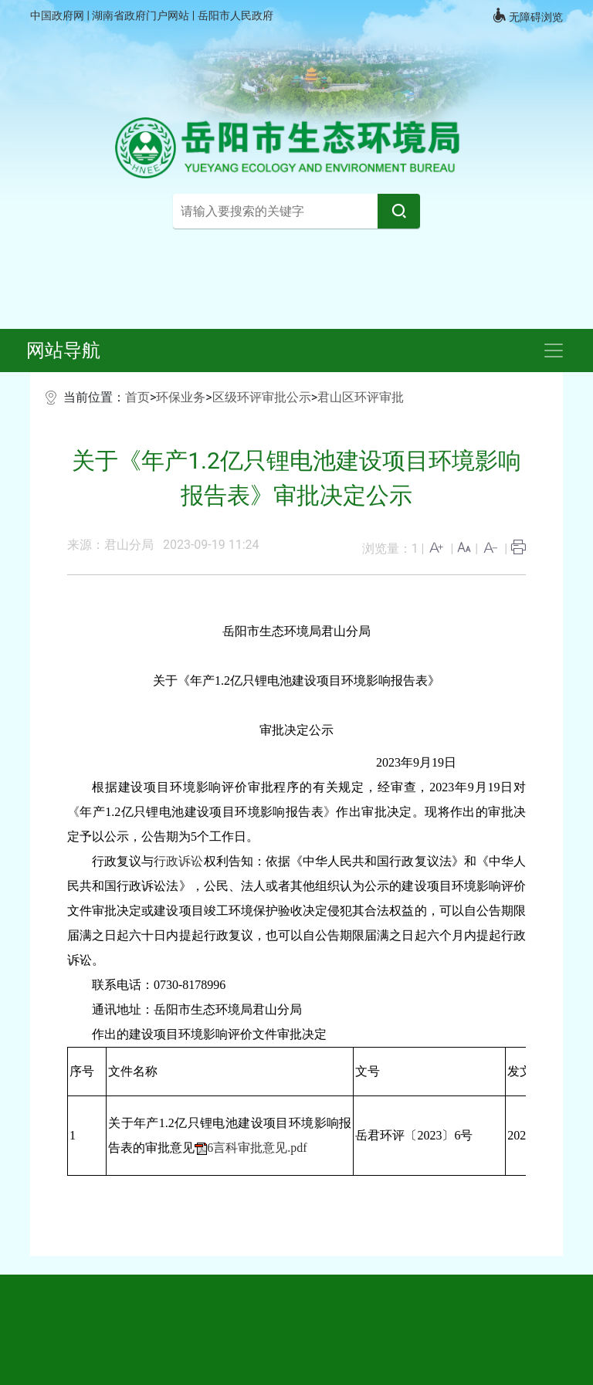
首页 (137, 397)
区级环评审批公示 (261, 397)
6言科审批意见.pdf (257, 1147)
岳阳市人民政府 (235, 15)
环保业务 (180, 397)
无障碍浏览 (527, 15)
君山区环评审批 (360, 397)
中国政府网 (58, 15)
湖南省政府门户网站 (141, 15)
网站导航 (63, 350)
